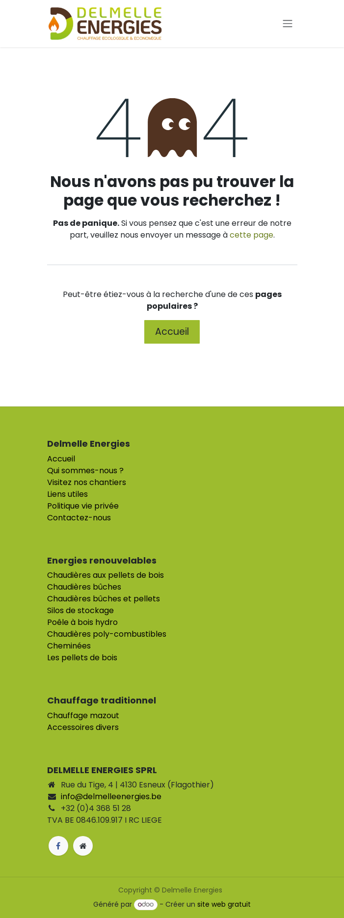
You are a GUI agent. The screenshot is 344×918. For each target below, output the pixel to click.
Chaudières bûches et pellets (103, 598)
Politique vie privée (83, 506)
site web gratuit (224, 904)
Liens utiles (67, 494)
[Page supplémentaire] (83, 846)
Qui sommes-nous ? (85, 470)
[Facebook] (58, 846)
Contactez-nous (79, 517)
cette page (251, 235)
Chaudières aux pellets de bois (105, 575)
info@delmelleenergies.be (111, 796)
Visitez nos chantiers (86, 482)
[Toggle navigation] (287, 24)
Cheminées (69, 645)
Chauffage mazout (83, 715)
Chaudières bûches (84, 587)
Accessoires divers (83, 727)
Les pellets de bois (82, 657)
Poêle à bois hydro (82, 622)
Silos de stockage (80, 610)
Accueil (172, 331)
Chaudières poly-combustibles (106, 634)
